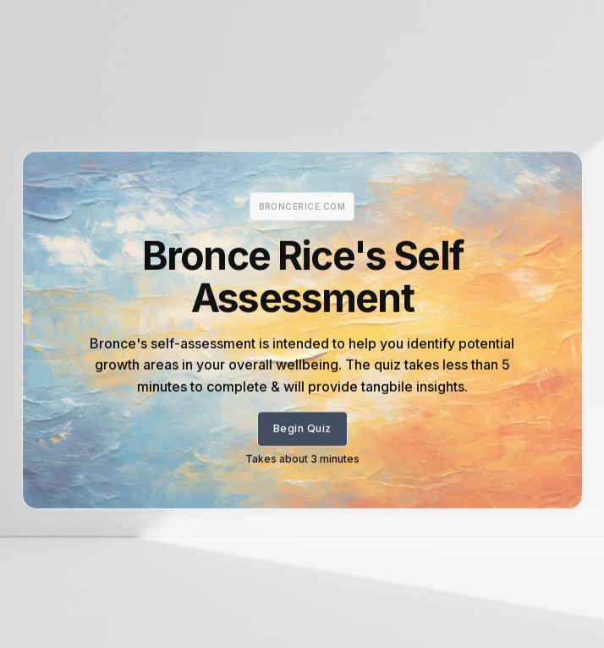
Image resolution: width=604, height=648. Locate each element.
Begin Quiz (302, 433)
